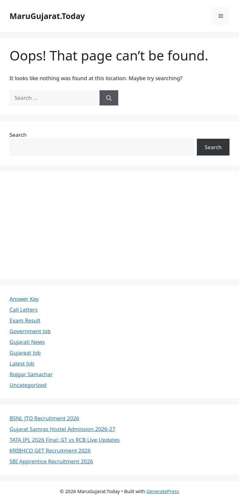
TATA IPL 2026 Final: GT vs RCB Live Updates (65, 439)
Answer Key (24, 298)
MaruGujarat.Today (47, 15)
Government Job (30, 331)
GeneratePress (162, 491)
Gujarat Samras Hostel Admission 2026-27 (62, 429)
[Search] (109, 97)
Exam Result (25, 320)
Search (18, 134)
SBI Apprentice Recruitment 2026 (51, 461)
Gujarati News (27, 342)
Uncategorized (28, 385)
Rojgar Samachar (31, 374)
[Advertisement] (119, 225)
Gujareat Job (25, 352)
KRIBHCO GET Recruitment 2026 (50, 450)
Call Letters (24, 309)
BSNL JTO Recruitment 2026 (44, 418)
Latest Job (22, 363)
